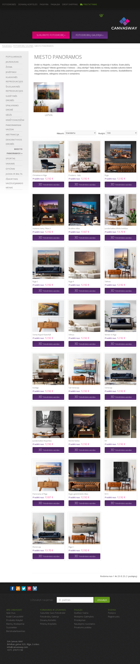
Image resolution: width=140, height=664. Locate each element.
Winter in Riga (110, 334)
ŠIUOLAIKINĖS (14, 88)
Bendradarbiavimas (15, 631)
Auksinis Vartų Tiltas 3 (42, 228)
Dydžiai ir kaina (81, 612)
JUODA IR (14, 173)
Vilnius (71, 334)
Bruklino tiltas (74, 228)
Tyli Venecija (74, 387)
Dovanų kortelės (27, 4)
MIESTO (14, 151)
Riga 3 (71, 547)
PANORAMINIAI (13, 127)
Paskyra (44, 4)
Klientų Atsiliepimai (15, 623)
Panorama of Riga (40, 494)
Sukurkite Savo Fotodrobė (52, 612)
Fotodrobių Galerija (49, 616)
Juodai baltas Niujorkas (42, 440)
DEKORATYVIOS (14, 141)
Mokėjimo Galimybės (84, 616)
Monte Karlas (74, 440)
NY (106, 440)
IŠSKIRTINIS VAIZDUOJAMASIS (14, 183)
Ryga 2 (35, 281)
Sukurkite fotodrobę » (51, 35)
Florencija (37, 547)
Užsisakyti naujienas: (41, 600)
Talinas (108, 281)
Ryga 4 (71, 281)
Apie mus (10, 612)
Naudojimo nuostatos (84, 623)
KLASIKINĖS (14, 79)
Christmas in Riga (40, 175)
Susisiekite (11, 627)
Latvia (48, 115)
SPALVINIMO (12, 107)
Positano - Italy (75, 175)
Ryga (107, 175)
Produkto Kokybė (14, 620)
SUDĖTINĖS (11, 98)
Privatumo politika (82, 627)
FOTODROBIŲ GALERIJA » (89, 35)
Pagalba (55, 4)
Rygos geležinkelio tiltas (78, 494)
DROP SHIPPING (70, 4)
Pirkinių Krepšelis (48, 623)
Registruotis (114, 616)
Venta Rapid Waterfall (42, 334)
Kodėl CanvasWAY (14, 616)
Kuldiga (36, 387)
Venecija (108, 387)
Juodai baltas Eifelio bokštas (116, 228)
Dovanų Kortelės (48, 620)
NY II (106, 494)
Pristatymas (88, 4)
